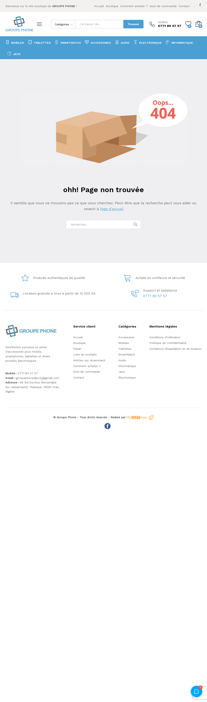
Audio (122, 360)
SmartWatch (68, 42)
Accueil (99, 6)
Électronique (148, 42)
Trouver (133, 24)
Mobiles (14, 42)
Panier (77, 348)
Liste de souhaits (85, 354)
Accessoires (126, 337)
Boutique (112, 6)
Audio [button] (122, 42)
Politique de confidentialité (167, 343)
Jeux (13, 53)
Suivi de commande (163, 6)
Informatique (127, 366)
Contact (184, 6)
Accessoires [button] (98, 42)
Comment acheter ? (134, 6)
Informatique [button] (179, 42)
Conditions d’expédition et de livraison (175, 348)
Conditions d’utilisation (165, 337)
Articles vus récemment (89, 360)
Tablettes (39, 42)
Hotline (163, 22)
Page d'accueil (111, 209)
